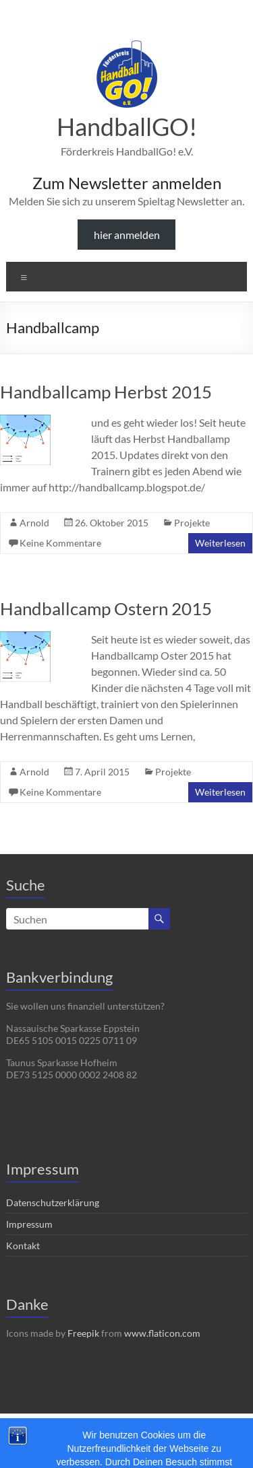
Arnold (34, 522)
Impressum (29, 1224)
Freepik (83, 1333)
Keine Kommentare (60, 543)
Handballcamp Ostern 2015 (106, 608)
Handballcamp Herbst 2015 (106, 392)
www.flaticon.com (162, 1333)
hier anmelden (127, 234)
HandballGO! (127, 126)
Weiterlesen (220, 543)
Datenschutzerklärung (52, 1202)
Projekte (192, 522)
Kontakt (23, 1245)
